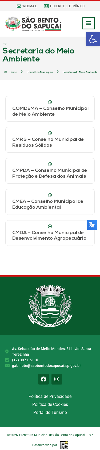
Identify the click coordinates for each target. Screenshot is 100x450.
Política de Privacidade (50, 396)
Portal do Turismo (50, 412)
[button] (93, 39)
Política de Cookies (50, 404)
